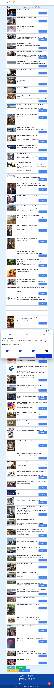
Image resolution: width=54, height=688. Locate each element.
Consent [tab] (10, 334)
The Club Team (22, 679)
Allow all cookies (43, 355)
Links (20, 680)
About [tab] (44, 334)
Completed (20, 667)
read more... (42, 20)
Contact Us (21, 682)
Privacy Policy (22, 683)
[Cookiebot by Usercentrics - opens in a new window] (47, 331)
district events (13, 670)
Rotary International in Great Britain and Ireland (30, 686)
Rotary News (30, 682)
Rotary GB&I (30, 679)
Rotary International (31, 678)
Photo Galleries (22, 678)
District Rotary (30, 680)
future (11, 667)
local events (24, 670)
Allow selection (27, 355)
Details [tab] (27, 334)
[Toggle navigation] (52, 3)
